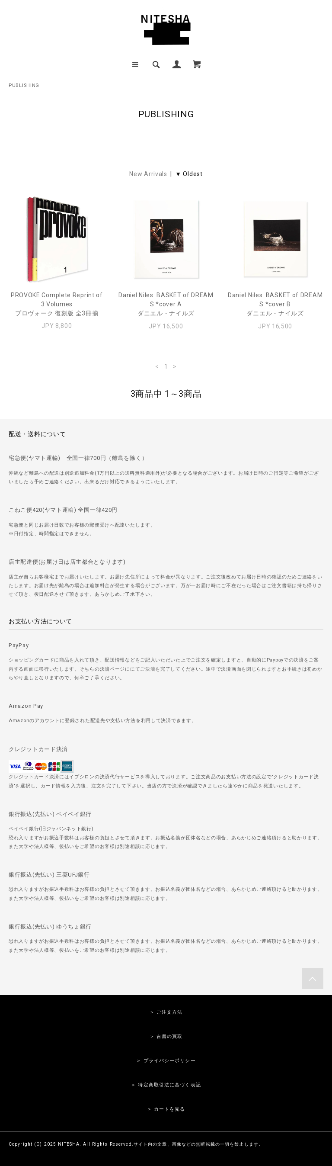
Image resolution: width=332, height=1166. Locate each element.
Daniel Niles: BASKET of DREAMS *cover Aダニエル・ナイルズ (165, 304)
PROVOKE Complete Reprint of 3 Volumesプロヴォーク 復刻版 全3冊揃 (57, 304)
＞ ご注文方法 (166, 1012)
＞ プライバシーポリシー (165, 1060)
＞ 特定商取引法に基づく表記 (166, 1085)
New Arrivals (148, 173)
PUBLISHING (24, 85)
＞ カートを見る (166, 1109)
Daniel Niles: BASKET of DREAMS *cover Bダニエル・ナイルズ (275, 304)
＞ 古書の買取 (166, 1036)
